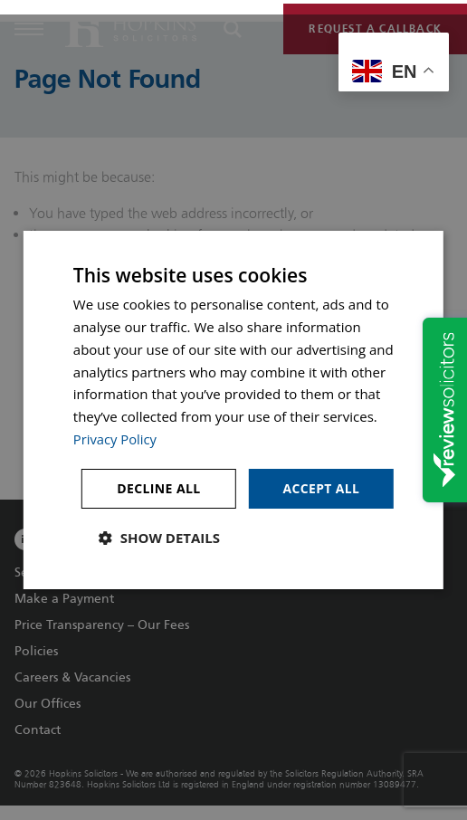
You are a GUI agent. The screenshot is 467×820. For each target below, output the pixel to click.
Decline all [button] (157, 487)
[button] (159, 537)
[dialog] (233, 410)
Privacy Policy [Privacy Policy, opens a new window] (115, 439)
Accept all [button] (320, 487)
